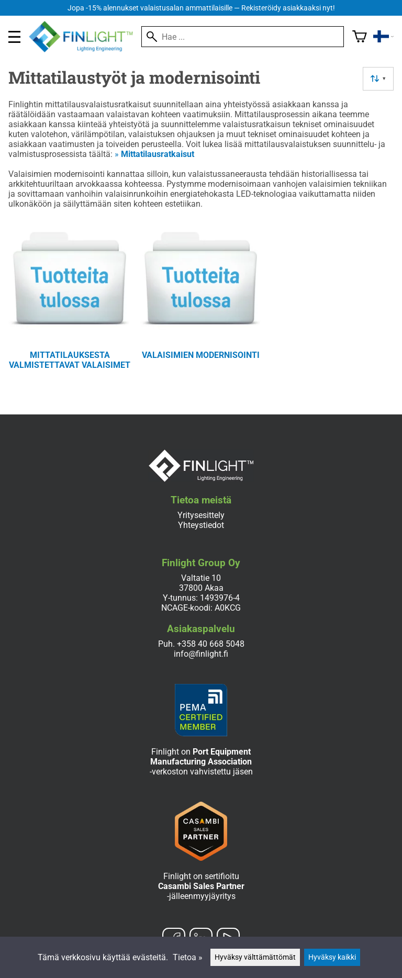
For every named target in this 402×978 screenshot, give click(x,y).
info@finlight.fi (201, 654)
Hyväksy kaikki (332, 957)
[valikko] (14, 37)
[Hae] (242, 36)
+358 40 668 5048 (210, 644)
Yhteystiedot (201, 525)
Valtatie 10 (201, 578)
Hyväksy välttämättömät (255, 957)
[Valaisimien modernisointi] (201, 303)
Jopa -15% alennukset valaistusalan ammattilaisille (201, 8)
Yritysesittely (201, 515)
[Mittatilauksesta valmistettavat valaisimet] (69, 303)
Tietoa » (188, 957)
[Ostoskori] (359, 36)
